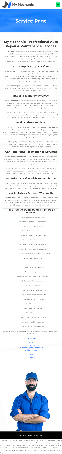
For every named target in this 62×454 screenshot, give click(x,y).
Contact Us (22, 435)
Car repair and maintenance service (31, 347)
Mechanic (31, 342)
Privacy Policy (39, 435)
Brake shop (31, 345)
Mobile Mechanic (31, 350)
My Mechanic (31, 357)
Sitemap (30, 435)
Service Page (31, 338)
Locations (31, 354)
